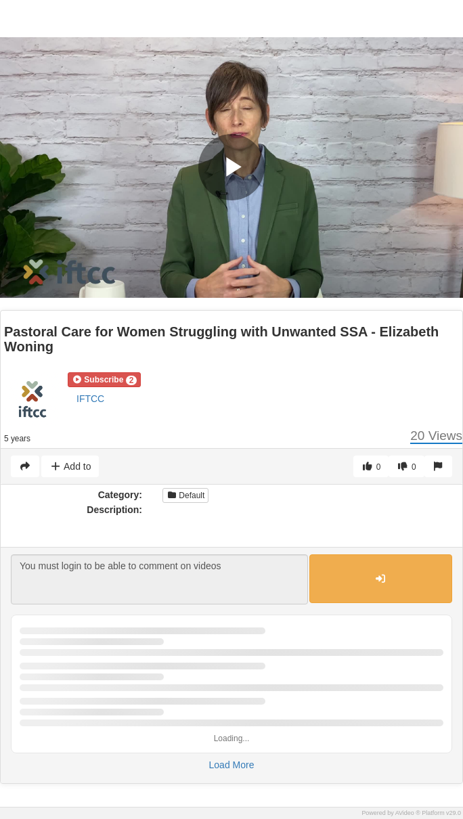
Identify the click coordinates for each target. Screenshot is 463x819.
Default (185, 495)
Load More (232, 764)
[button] (104, 379)
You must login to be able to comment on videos (159, 579)
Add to (70, 466)
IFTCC (90, 398)
